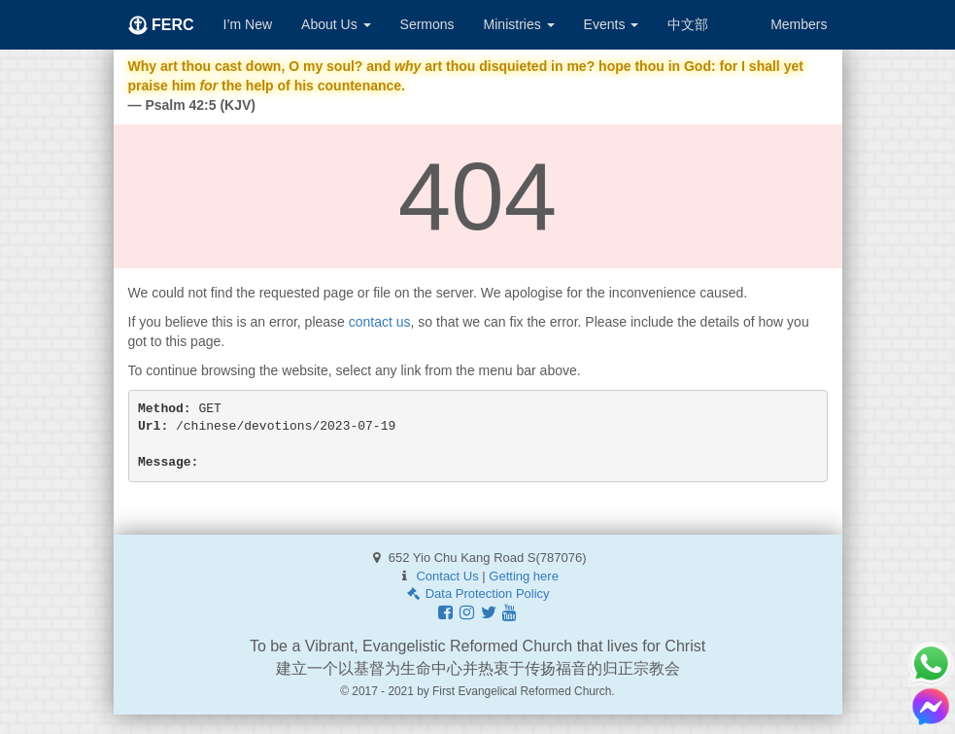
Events (611, 24)
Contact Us (447, 576)
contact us (380, 322)
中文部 (687, 24)
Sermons (427, 24)
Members (798, 24)
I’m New (248, 24)
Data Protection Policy (477, 593)
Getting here (524, 576)
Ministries (519, 24)
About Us (335, 24)
